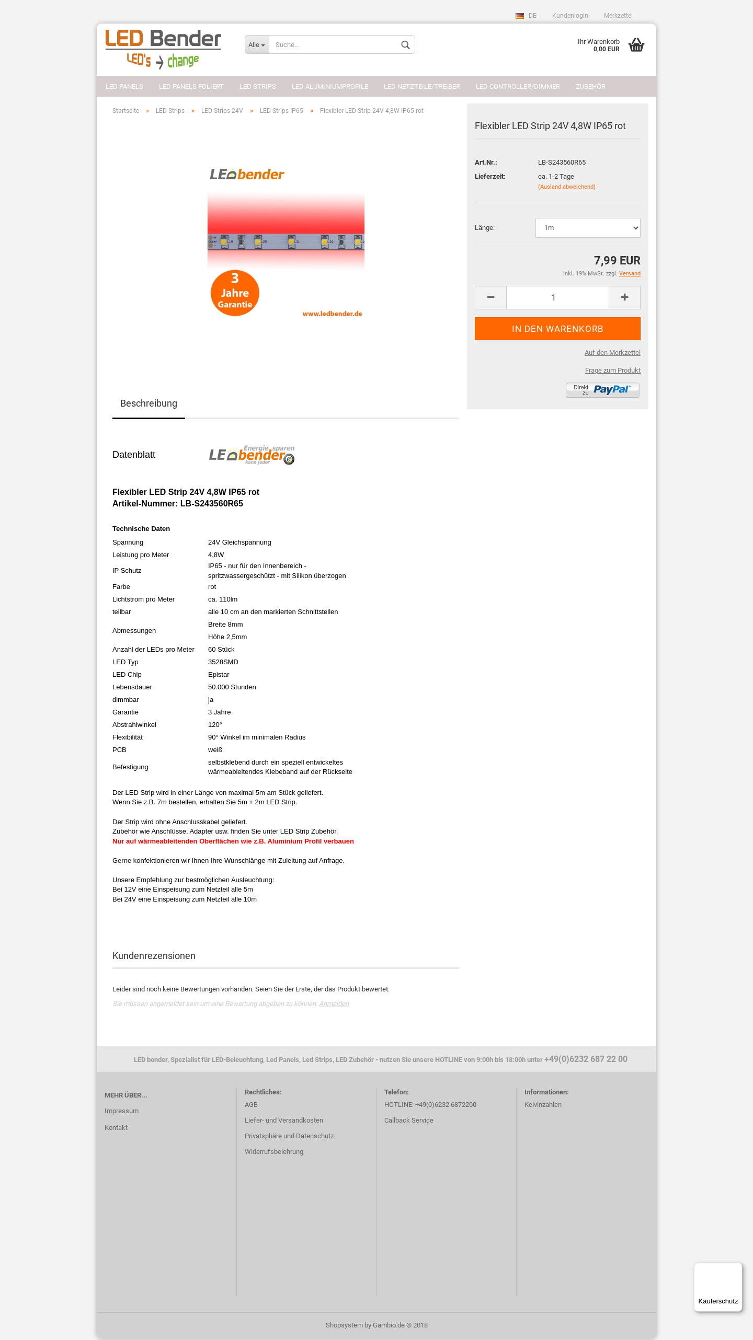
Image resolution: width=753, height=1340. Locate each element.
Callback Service (408, 1121)
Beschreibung (148, 404)
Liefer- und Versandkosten (284, 1121)
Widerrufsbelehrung (274, 1153)
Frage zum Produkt (613, 371)
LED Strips (257, 86)
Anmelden (334, 1005)
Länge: (485, 229)
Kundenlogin (570, 15)
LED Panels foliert (191, 86)
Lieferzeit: (490, 177)
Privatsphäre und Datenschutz (289, 1137)
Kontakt (116, 1129)
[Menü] (736, 1269)
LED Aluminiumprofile (330, 86)
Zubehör (591, 86)
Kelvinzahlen (543, 1106)
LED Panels (124, 86)
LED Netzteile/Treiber (422, 86)
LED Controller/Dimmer (518, 86)
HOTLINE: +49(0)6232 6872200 (430, 1106)
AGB (251, 1106)
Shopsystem (344, 1326)
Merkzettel (618, 15)
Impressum (122, 1112)
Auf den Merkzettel (613, 353)
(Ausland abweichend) (567, 187)
